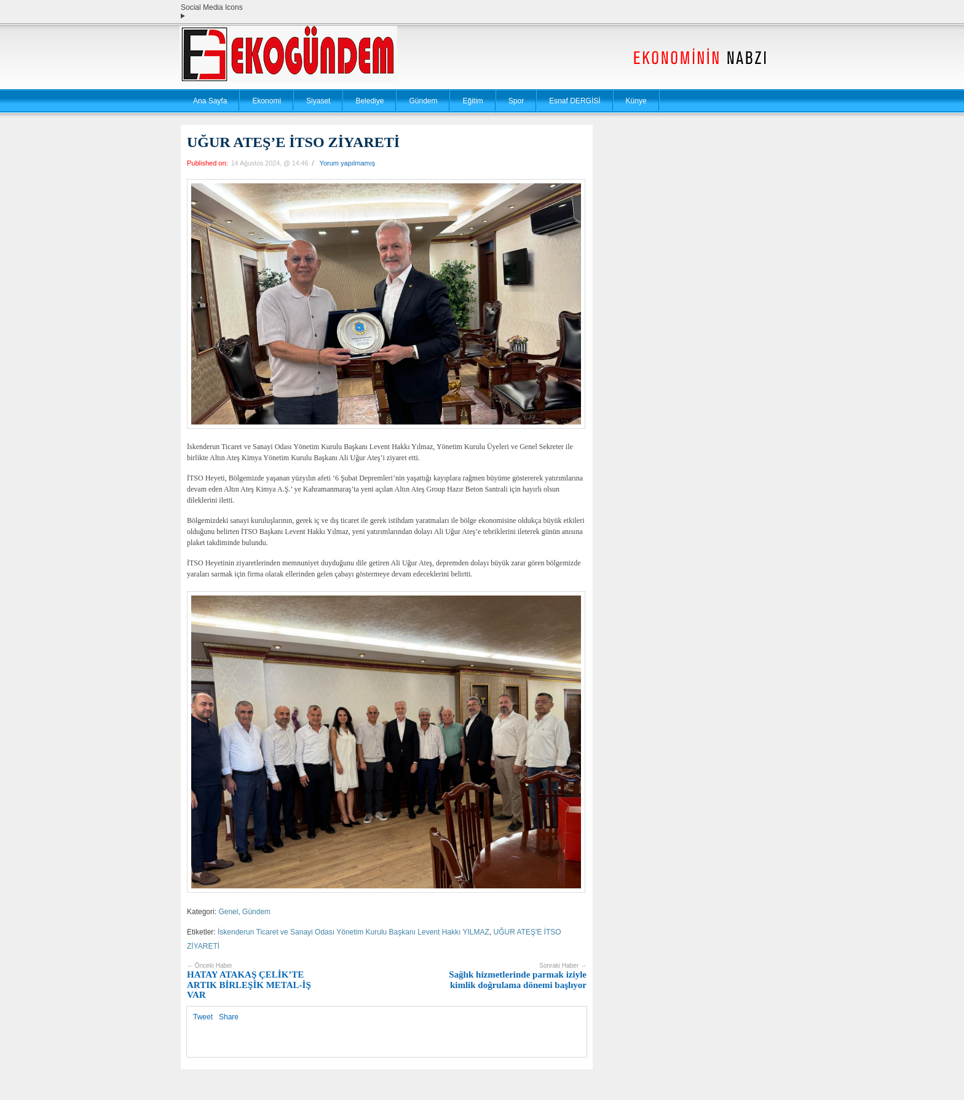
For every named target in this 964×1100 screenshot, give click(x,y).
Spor (516, 101)
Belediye (369, 101)
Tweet (203, 1017)
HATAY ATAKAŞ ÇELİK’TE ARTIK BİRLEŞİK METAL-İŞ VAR (249, 981)
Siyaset (318, 101)
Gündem (423, 101)
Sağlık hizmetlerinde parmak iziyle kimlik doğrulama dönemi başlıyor (518, 976)
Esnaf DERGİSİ (574, 101)
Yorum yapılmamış (348, 163)
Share (229, 1017)
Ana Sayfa (210, 101)
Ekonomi (266, 101)
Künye (636, 101)
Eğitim (472, 101)
